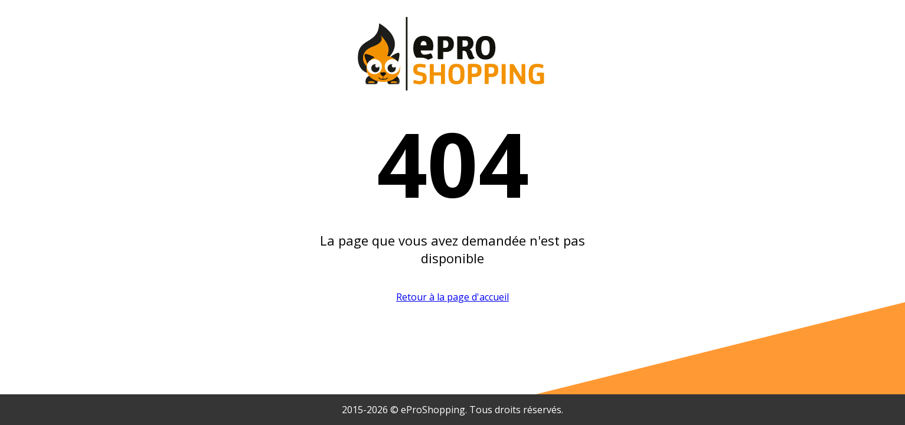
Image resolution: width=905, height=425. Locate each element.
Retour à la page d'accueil (452, 296)
